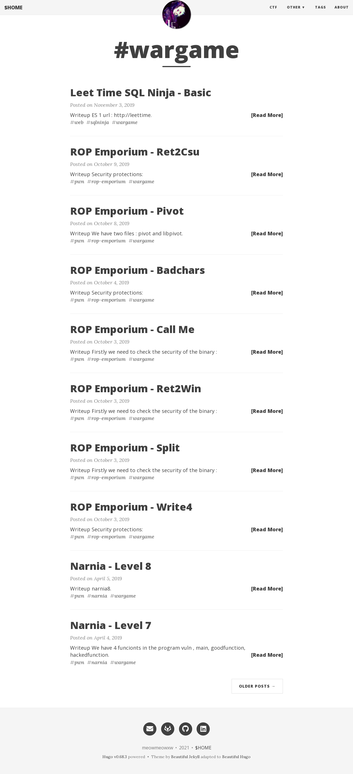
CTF (273, 12)
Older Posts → (257, 686)
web (78, 122)
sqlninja (100, 122)
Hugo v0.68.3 (114, 756)
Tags (320, 12)
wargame (127, 122)
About (342, 12)
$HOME (13, 12)
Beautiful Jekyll (185, 756)
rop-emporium (108, 181)
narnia (99, 595)
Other (294, 12)
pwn (79, 181)
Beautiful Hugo (236, 756)
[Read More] (267, 115)
